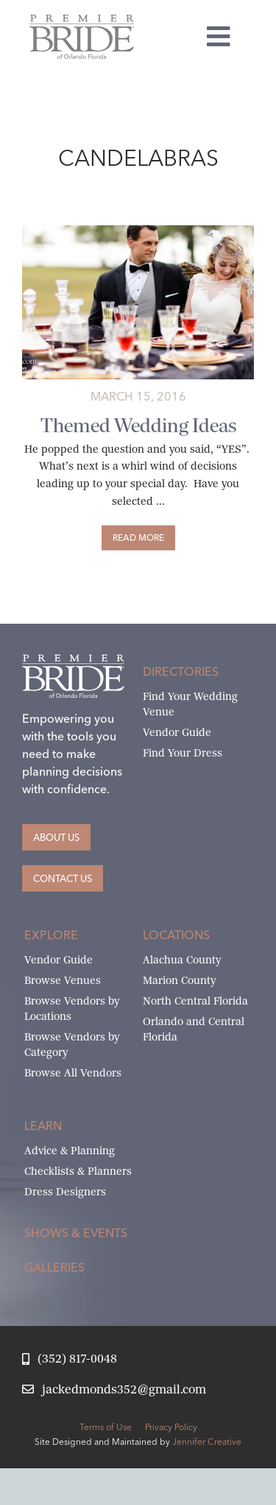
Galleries (54, 1267)
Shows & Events (75, 1232)
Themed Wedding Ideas (138, 425)
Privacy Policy (171, 1426)
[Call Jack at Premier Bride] (69, 1359)
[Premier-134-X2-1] (138, 230)
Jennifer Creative (206, 1441)
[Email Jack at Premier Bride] (114, 1390)
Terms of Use (105, 1426)
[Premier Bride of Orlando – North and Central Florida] (81, 20)
